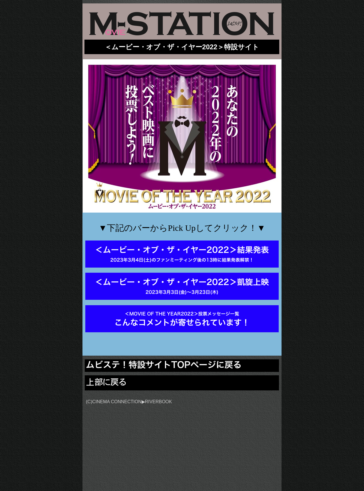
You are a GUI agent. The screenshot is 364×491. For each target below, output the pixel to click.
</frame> (246, 434)
